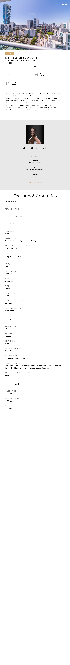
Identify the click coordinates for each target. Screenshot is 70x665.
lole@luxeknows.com (35, 170)
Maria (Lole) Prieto (35, 148)
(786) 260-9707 (35, 163)
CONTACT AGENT (35, 183)
